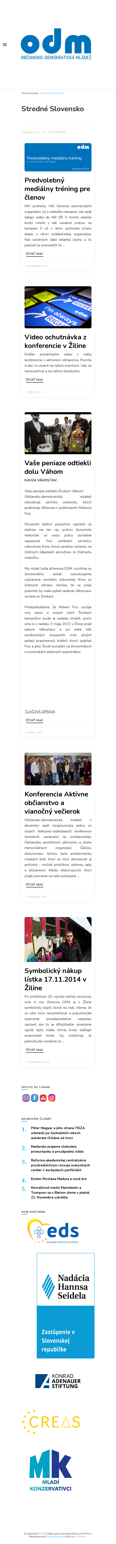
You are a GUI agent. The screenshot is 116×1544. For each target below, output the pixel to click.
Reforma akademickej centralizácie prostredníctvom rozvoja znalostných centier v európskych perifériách (60, 1165)
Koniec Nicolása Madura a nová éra (59, 1179)
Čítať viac (34, 254)
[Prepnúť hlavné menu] (5, 44)
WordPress (80, 1536)
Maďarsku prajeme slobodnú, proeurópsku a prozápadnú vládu (57, 1149)
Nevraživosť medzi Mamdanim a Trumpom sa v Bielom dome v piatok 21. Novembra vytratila (60, 1192)
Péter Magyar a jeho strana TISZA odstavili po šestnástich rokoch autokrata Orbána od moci (58, 1133)
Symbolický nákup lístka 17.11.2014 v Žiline (55, 979)
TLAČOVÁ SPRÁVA (40, 711)
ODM (42, 1533)
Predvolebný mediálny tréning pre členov (57, 189)
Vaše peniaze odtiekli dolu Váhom (58, 467)
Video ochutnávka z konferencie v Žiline (56, 341)
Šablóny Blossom (55, 1536)
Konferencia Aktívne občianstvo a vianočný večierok (56, 803)
